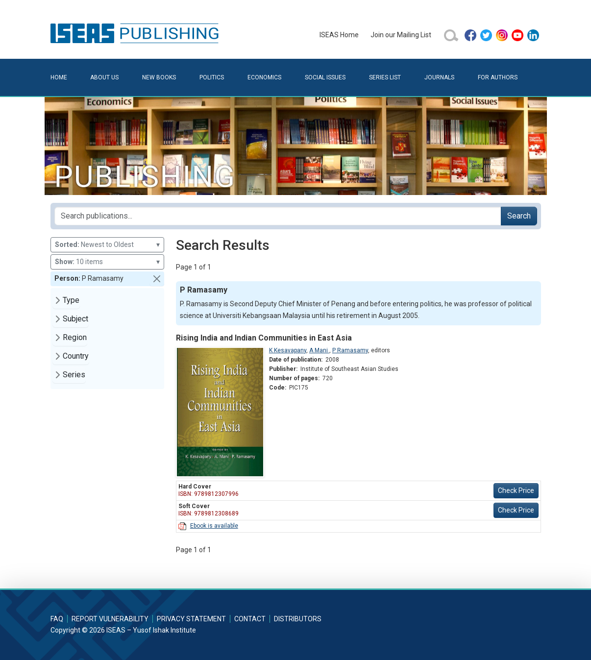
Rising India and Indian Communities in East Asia (264, 337)
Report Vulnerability (110, 619)
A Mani (319, 350)
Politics (211, 77)
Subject (75, 318)
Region (75, 337)
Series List (385, 77)
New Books (159, 77)
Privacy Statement (191, 619)
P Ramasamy (350, 350)
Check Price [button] (516, 490)
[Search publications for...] (277, 216)
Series (74, 374)
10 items (107, 262)
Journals (439, 77)
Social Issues (325, 77)
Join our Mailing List (400, 35)
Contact (250, 619)
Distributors (297, 619)
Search (519, 215)
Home (58, 77)
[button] (156, 278)
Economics (264, 77)
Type (71, 300)
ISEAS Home (339, 35)
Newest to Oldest (107, 245)
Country (76, 356)
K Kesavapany (287, 350)
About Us (104, 77)
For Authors (497, 77)
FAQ (56, 619)
